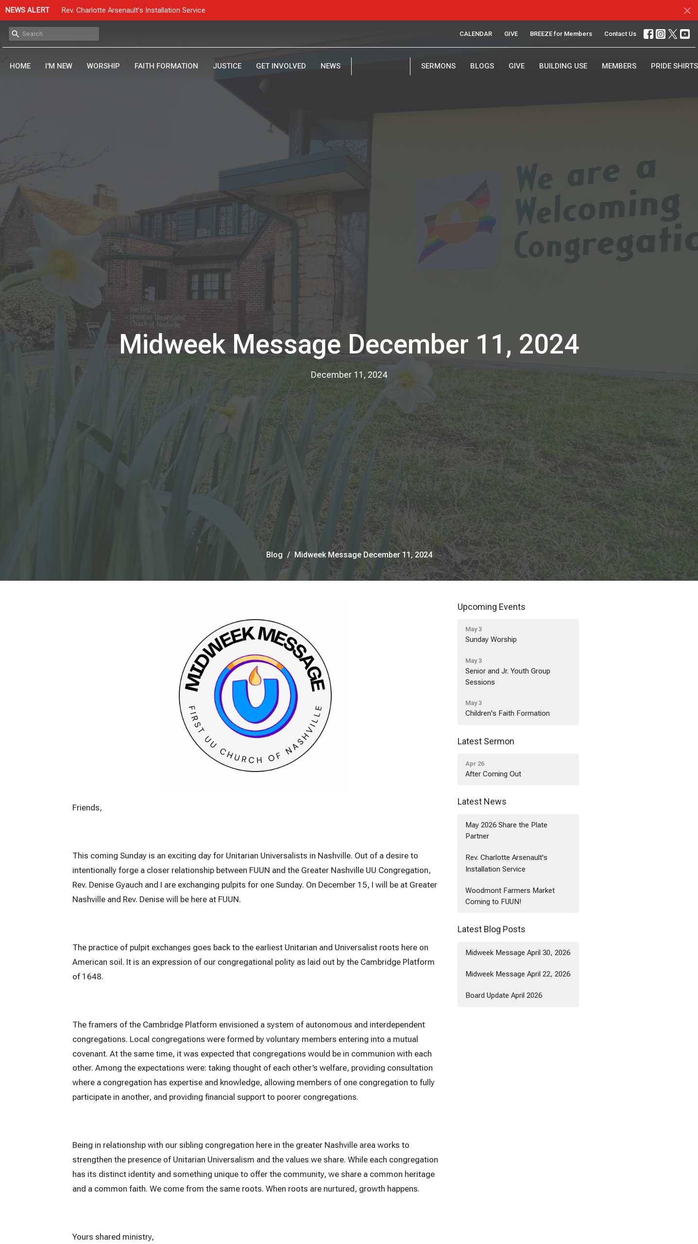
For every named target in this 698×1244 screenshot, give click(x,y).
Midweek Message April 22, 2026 (517, 974)
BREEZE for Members (561, 33)
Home (20, 66)
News (330, 66)
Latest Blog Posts (492, 929)
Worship (103, 66)
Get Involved (281, 66)
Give (517, 66)
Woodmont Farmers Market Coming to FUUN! (510, 896)
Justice (227, 66)
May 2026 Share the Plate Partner (506, 831)
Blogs (482, 66)
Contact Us (620, 33)
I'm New (58, 66)
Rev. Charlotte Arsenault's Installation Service (133, 10)
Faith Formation (166, 66)
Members (619, 66)
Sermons (438, 66)
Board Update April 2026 (503, 995)
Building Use (563, 66)
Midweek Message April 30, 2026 (517, 952)
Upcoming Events (492, 607)
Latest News (482, 801)
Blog (274, 554)
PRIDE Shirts (674, 66)
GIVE (511, 33)
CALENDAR (476, 33)
